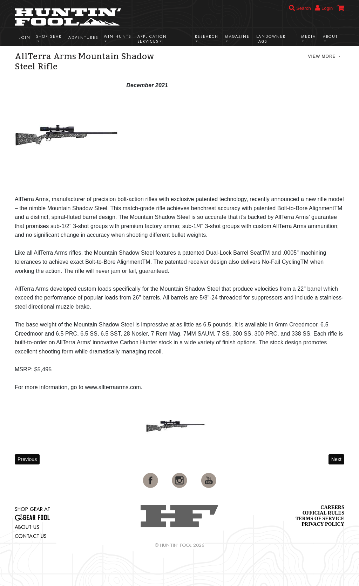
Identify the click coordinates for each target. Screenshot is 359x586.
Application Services (152, 39)
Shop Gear (49, 36)
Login (324, 8)
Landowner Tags (271, 39)
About (330, 36)
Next (336, 459)
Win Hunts (117, 36)
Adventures (83, 37)
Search (300, 8)
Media (308, 36)
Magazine (237, 36)
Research (206, 36)
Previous (27, 459)
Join (25, 37)
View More (322, 56)
